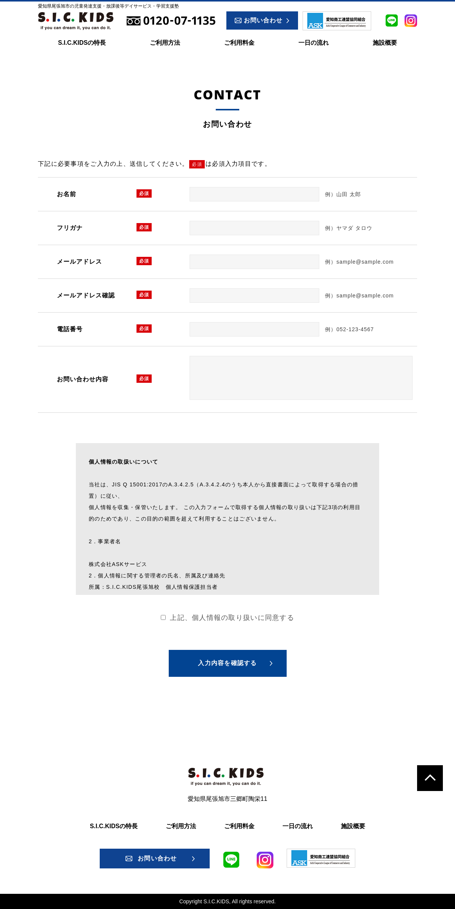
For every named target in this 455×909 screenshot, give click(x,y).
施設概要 (385, 42)
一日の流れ (313, 42)
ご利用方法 (165, 42)
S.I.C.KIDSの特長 (82, 42)
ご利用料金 (239, 42)
